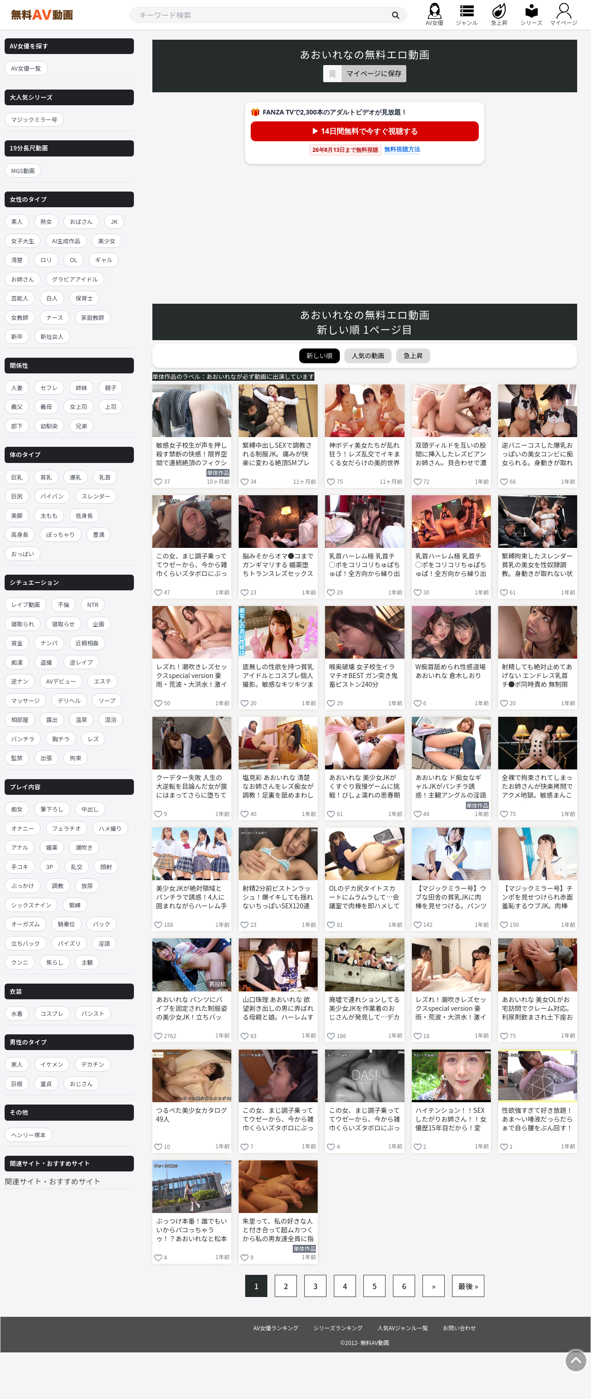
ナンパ (49, 642)
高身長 (20, 534)
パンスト (92, 1013)
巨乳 (17, 477)
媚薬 (52, 847)
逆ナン (20, 681)
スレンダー (96, 496)
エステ (102, 681)
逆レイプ (81, 662)
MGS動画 (23, 170)
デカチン (92, 1064)
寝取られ (22, 623)
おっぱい (22, 553)
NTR (92, 604)
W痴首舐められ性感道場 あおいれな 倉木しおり (451, 671)
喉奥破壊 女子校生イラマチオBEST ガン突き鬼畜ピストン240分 (363, 675)
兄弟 (81, 425)
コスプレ (52, 1013)
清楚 (17, 259)
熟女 (46, 221)
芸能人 (20, 298)
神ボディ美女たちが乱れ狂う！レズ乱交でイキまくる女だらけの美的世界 (364, 454)
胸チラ (61, 738)
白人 (52, 298)
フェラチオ (66, 828)
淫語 (104, 943)
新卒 (17, 336)
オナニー (22, 828)
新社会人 (52, 336)
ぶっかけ (22, 885)
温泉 (81, 719)
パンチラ (23, 738)
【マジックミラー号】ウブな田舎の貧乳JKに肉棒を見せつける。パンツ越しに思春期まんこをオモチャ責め (451, 898)
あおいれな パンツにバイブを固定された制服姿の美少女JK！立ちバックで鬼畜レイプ (191, 1009)
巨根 (17, 1083)
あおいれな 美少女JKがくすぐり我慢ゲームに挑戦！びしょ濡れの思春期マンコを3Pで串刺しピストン (364, 787)
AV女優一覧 (26, 68)
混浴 (110, 719)
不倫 (63, 604)
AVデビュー (61, 681)
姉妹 (81, 387)
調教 (58, 885)
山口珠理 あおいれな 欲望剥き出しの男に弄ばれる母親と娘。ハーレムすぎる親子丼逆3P (278, 1009)
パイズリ (69, 943)
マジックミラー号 (34, 119)
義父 (17, 406)
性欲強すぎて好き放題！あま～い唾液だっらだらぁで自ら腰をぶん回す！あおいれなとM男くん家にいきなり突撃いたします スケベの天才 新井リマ (537, 1120)
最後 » (468, 1285)
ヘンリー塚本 (28, 1134)
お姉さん (22, 279)
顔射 (106, 866)
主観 (87, 962)
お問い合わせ (459, 1328)
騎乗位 (66, 923)
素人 (17, 221)
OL (73, 259)
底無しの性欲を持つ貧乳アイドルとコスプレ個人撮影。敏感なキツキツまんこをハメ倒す (278, 676)
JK (114, 221)
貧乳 (46, 477)
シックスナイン (31, 905)
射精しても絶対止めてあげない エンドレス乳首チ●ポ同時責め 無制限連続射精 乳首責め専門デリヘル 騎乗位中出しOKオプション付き (537, 676)
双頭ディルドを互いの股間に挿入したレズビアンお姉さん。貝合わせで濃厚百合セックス (451, 454)
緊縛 (75, 905)
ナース (54, 317)
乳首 (105, 477)
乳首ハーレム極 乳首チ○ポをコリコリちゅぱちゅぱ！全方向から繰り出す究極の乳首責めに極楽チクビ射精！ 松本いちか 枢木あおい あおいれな (364, 565)
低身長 (84, 515)
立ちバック (25, 943)
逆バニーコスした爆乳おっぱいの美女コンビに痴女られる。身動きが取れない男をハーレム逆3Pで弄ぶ (537, 454)
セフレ (49, 387)
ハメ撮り (110, 828)
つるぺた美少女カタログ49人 (191, 1114)
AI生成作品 (66, 240)
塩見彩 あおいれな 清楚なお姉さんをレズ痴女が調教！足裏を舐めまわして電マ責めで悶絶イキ (278, 787)
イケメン (52, 1064)
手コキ (20, 866)
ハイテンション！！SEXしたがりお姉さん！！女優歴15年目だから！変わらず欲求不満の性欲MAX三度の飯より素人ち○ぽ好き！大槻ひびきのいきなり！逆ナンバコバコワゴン (451, 1120)
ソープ (106, 700)
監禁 (17, 757)
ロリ (46, 259)
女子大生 (22, 240)
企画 (98, 623)
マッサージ (25, 700)
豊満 (98, 534)
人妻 (17, 387)
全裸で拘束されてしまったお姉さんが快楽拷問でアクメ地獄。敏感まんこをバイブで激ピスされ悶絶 (537, 787)
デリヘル (69, 700)
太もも (49, 515)
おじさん (81, 1083)
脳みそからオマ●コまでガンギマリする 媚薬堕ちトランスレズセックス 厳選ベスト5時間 (278, 565)
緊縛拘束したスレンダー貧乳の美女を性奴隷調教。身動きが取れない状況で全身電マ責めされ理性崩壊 (537, 565)
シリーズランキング (338, 1328)
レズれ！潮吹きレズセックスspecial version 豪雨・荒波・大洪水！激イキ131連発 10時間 (191, 676)
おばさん (81, 221)
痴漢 (17, 662)
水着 (17, 1013)
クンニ (20, 962)
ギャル (104, 259)
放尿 (87, 885)
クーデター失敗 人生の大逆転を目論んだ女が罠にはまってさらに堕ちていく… (191, 787)
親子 (110, 387)
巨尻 (17, 496)
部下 (17, 425)
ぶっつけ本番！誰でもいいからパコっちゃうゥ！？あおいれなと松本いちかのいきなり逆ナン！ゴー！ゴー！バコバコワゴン (191, 1230)
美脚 (17, 515)
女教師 (20, 317)
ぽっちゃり (60, 534)
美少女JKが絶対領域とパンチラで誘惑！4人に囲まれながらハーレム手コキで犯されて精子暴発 (191, 898)
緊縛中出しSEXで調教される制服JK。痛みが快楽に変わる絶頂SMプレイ (277, 454)
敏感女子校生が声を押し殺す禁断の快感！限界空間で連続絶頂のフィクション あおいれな (191, 454)
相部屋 (20, 719)
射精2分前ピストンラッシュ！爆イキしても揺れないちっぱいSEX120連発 (277, 898)
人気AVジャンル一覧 (403, 1328)
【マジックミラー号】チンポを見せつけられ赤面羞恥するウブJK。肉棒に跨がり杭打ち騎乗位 (537, 898)
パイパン (52, 496)
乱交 (77, 866)
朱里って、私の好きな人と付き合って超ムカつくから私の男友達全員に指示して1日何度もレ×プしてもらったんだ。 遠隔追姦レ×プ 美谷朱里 (278, 1230)
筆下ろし (52, 809)
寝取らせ (63, 623)
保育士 (84, 298)
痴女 (17, 809)
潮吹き (84, 847)
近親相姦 (87, 642)
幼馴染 (49, 425)
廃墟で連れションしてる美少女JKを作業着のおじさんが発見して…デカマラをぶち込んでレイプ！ (364, 1009)
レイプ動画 (25, 604)
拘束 (75, 757)
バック (101, 923)
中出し (90, 809)
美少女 (106, 240)
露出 (52, 719)
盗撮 (46, 662)
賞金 (17, 642)
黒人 (17, 1064)
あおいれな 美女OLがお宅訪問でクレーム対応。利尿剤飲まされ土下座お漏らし (537, 1009)
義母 (46, 406)
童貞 (46, 1083)
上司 (110, 406)
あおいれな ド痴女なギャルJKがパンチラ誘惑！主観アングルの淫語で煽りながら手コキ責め (451, 787)
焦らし (55, 962)
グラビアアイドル (75, 279)
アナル (19, 847)
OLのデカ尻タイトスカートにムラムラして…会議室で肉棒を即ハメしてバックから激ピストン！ (364, 898)
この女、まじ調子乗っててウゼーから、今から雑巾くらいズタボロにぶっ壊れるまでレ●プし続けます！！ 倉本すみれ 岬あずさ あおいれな (191, 565)
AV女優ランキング (276, 1328)
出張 (46, 757)
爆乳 (75, 477)
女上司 (78, 406)
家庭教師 (92, 317)
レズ (93, 738)
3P (49, 866)
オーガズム (25, 923)
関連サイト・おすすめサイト (53, 1181)
